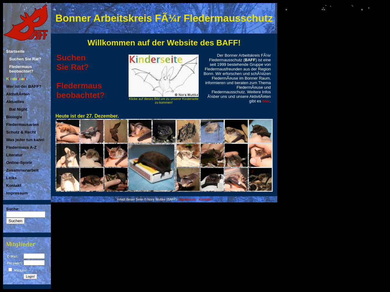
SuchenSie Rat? (72, 62)
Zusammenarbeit (22, 170)
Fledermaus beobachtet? (21, 68)
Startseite (15, 51)
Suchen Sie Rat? (25, 59)
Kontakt (13, 185)
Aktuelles (15, 101)
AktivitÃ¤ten (18, 94)
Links (11, 178)
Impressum (17, 193)
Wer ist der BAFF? (23, 86)
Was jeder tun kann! (25, 139)
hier (266, 101)
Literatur (14, 155)
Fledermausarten (22, 124)
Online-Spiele (19, 162)
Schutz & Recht (21, 132)
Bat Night (18, 109)
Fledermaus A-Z (21, 147)
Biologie (14, 117)
